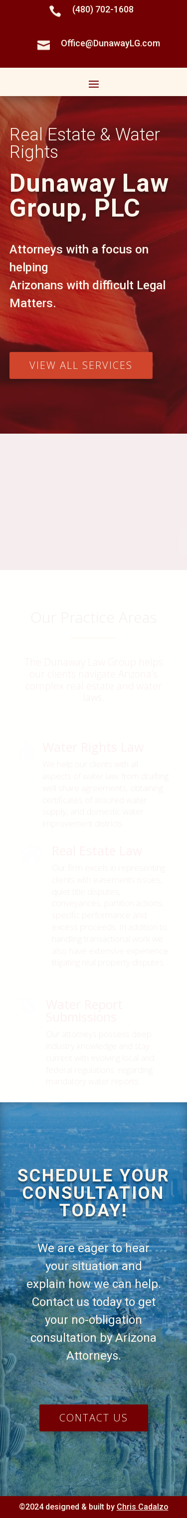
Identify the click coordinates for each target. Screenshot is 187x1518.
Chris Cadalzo (143, 1507)
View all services (81, 365)
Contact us (93, 1417)
